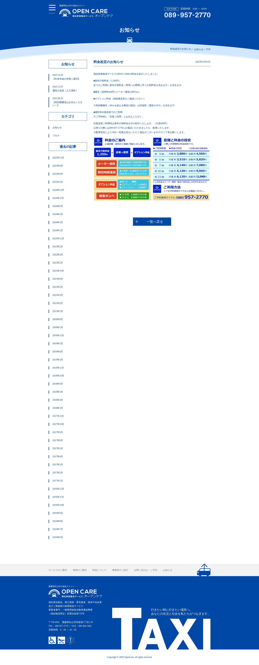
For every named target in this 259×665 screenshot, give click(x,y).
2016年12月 (58, 489)
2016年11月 (58, 497)
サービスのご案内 (58, 570)
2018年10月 (58, 375)
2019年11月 (58, 335)
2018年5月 (58, 392)
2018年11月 (58, 368)
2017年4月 (58, 456)
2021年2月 (58, 303)
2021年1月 (58, 311)
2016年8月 (58, 521)
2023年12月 (58, 238)
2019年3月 (58, 359)
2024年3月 (58, 222)
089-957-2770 (61, 626)
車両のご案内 (80, 570)
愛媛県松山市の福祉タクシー (86, 11)
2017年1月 (58, 480)
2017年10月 (58, 424)
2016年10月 (58, 505)
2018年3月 (58, 408)
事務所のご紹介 (120, 570)
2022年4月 (58, 254)
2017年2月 (58, 472)
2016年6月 (58, 537)
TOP (208, 49)
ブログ (56, 135)
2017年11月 (58, 416)
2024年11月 (58, 198)
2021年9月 (58, 279)
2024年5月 (58, 214)
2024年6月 (58, 206)
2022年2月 (58, 263)
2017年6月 (58, 440)
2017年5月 (58, 448)
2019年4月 (58, 351)
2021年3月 (58, 295)
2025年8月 (58, 166)
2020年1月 (58, 327)
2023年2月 (58, 246)
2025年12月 (58, 157)
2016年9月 (58, 513)
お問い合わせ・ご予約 (145, 570)
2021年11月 (58, 271)
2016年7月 (58, 529)
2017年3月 (58, 464)
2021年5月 (58, 287)
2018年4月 (58, 400)
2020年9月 (58, 319)
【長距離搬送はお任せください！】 (70, 102)
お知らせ (198, 49)
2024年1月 (58, 230)
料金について (99, 570)
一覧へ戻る (155, 221)
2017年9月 (58, 432)
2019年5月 (58, 343)
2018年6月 (58, 384)
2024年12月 (58, 190)
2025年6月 (58, 174)
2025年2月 (58, 182)
